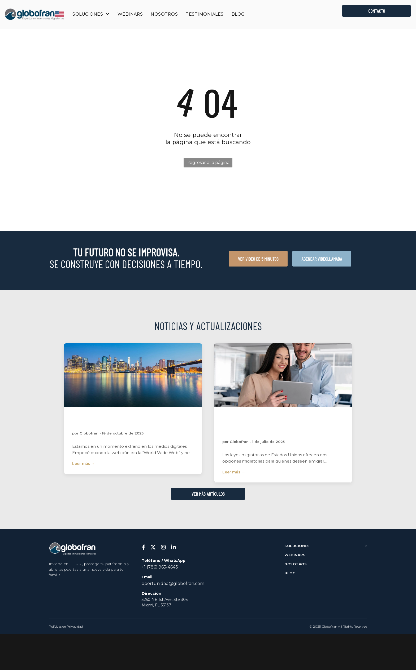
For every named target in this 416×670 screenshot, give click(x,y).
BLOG (290, 573)
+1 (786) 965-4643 (160, 567)
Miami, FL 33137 (156, 605)
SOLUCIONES (325, 546)
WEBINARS (294, 555)
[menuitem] (90, 14)
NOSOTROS (295, 564)
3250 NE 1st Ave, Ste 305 (165, 599)
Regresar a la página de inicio (208, 163)
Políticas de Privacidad (66, 626)
